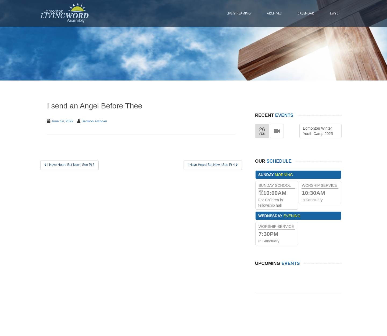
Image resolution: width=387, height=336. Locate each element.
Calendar (306, 13)
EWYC (334, 13)
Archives (274, 13)
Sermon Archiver (94, 121)
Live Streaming (239, 13)
